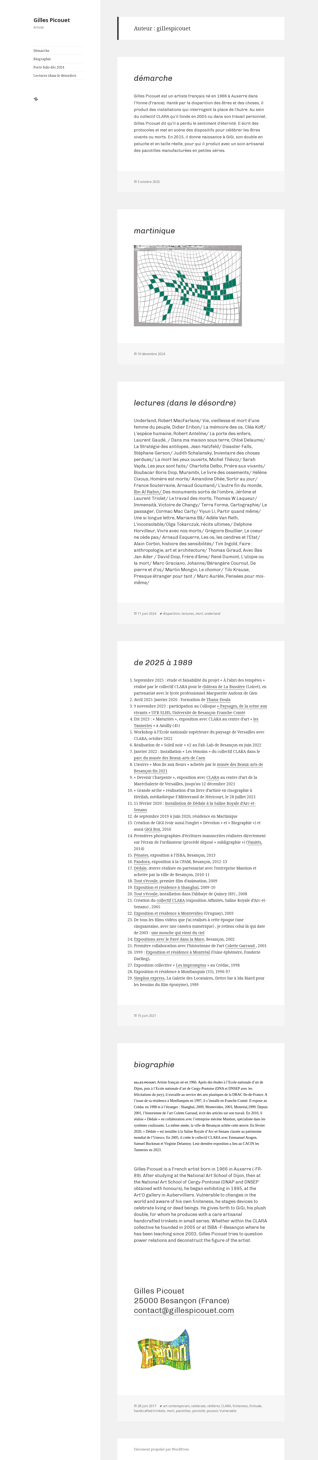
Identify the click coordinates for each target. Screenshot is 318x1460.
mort (199, 613)
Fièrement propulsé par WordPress (161, 1449)
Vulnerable (227, 1411)
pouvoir (212, 1411)
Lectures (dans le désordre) (54, 75)
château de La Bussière (223, 686)
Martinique (154, 230)
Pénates (141, 855)
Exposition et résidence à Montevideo (168, 913)
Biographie (42, 59)
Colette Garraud (240, 945)
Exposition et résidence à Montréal (178, 952)
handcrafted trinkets (149, 1411)
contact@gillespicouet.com (184, 1310)
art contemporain (176, 1406)
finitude (255, 1406)
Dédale (140, 868)
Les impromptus (191, 965)
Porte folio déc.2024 (48, 67)
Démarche (41, 50)
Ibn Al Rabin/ (148, 492)
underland (212, 613)
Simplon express (149, 978)
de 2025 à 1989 (163, 662)
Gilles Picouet (51, 20)
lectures (188, 613)
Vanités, (255, 842)
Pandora (142, 861)
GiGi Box (152, 829)
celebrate (198, 1406)
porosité (198, 1411)
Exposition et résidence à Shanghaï (166, 887)
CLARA (212, 777)
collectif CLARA (171, 900)
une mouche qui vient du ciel (177, 932)
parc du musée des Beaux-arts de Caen (169, 758)
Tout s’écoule (146, 881)
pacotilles (183, 1411)
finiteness (240, 1406)
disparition (171, 613)
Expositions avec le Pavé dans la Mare (169, 939)
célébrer (213, 1406)
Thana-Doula (218, 699)
